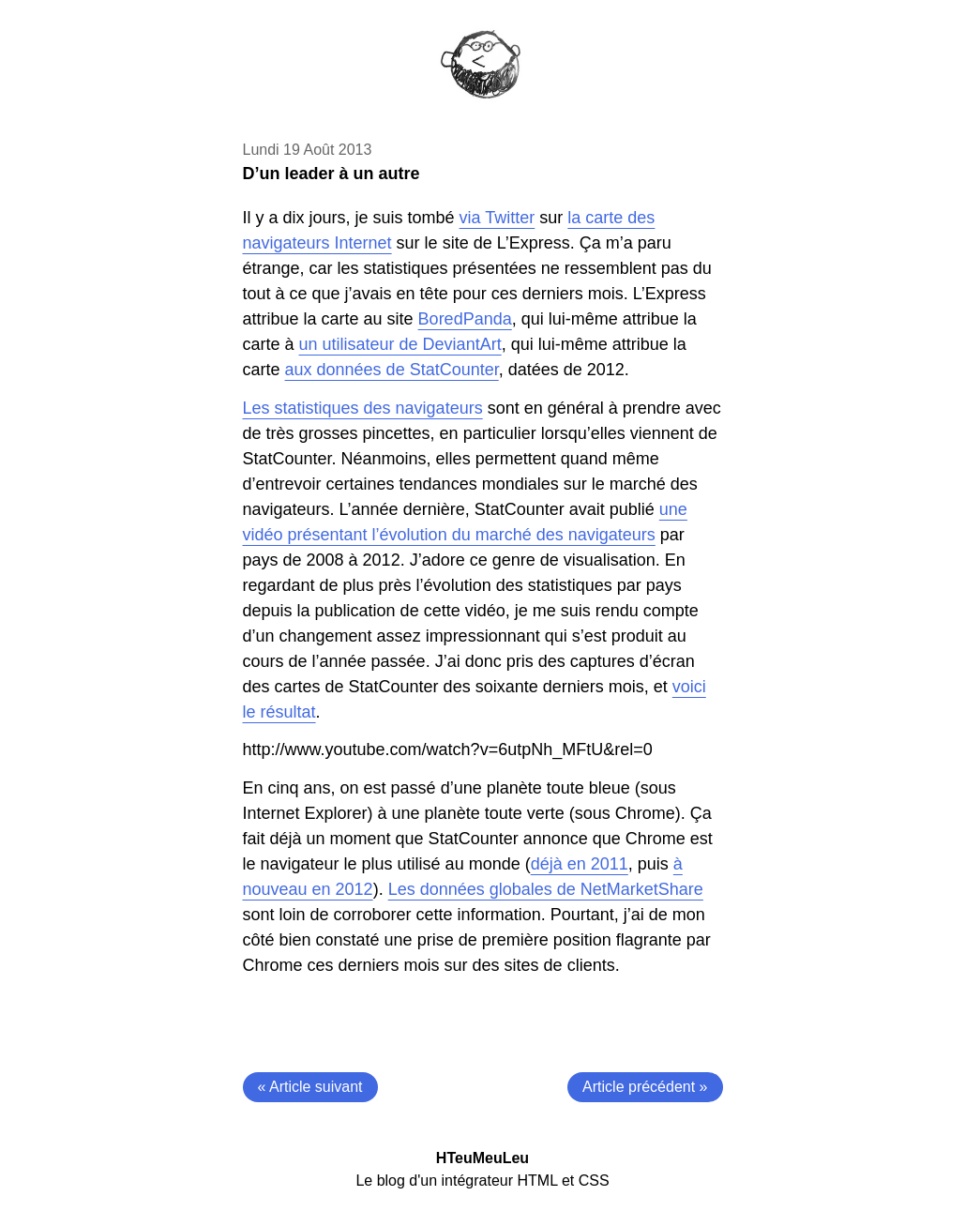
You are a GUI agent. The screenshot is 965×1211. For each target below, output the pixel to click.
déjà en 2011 (579, 864)
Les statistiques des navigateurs (363, 408)
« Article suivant (310, 1087)
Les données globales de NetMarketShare (545, 889)
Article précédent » (644, 1087)
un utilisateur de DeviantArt (400, 344)
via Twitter (497, 217)
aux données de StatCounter (392, 369)
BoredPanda (465, 319)
